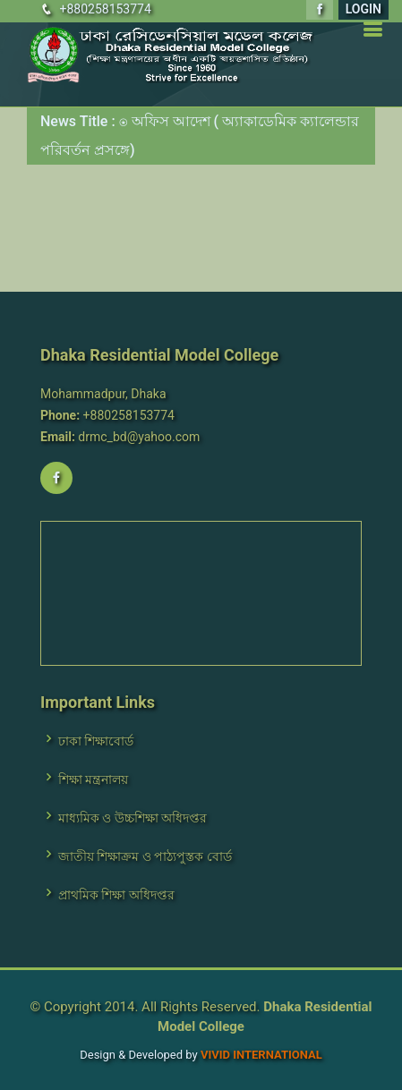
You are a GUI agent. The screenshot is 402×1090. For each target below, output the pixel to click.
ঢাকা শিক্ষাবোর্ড (95, 741)
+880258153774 (104, 9)
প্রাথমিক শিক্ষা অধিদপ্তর (116, 895)
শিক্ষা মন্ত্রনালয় (93, 779)
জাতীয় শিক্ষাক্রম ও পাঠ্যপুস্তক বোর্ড (145, 856)
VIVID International (261, 1054)
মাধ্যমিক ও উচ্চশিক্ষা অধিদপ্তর (132, 818)
